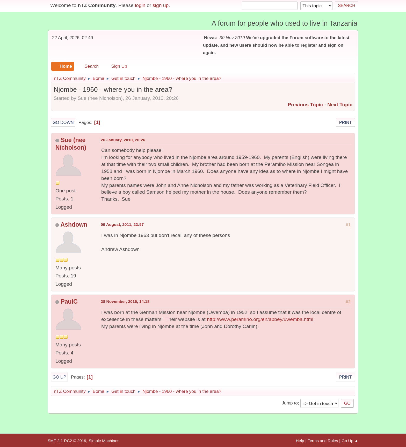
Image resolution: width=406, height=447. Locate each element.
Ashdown (74, 224)
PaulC (69, 301)
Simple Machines (104, 440)
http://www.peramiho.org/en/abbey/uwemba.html (260, 319)
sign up (161, 5)
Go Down (63, 122)
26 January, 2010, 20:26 (123, 140)
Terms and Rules (323, 440)
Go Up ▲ (350, 440)
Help (300, 440)
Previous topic (305, 104)
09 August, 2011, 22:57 (122, 224)
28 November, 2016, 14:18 (125, 301)
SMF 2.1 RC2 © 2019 (67, 440)
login (140, 5)
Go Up (59, 377)
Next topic (339, 104)
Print (345, 122)
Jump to (290, 403)
